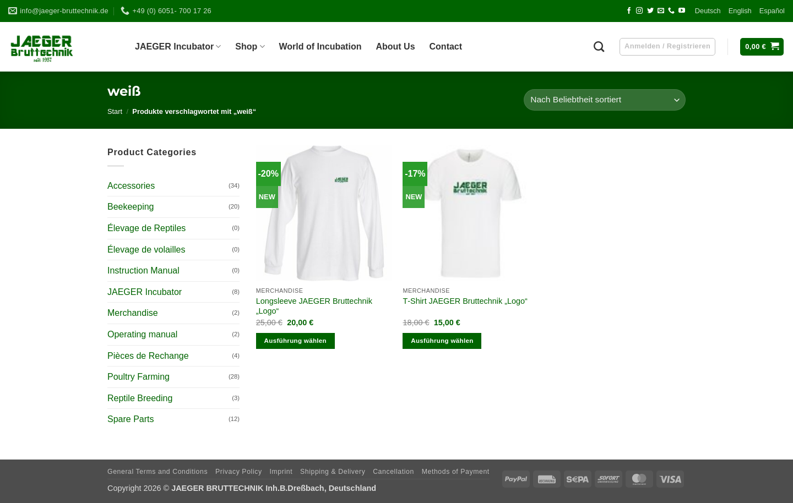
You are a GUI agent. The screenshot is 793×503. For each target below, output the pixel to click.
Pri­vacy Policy (238, 471)
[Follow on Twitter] (650, 11)
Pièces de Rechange (148, 355)
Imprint (280, 471)
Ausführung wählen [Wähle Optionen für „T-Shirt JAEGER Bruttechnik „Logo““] (442, 340)
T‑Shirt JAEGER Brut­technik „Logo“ (465, 301)
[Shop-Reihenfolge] (605, 100)
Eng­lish (740, 11)
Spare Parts (130, 419)
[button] (762, 47)
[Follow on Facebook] (629, 11)
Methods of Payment (456, 471)
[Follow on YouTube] (681, 11)
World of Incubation (320, 46)
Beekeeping (130, 206)
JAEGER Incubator (144, 292)
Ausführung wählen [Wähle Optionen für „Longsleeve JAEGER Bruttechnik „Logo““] (295, 340)
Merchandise (132, 313)
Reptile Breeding (139, 398)
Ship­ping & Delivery (332, 471)
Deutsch (708, 11)
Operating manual (142, 334)
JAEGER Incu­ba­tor (178, 46)
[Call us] (671, 11)
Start (114, 111)
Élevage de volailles (146, 249)
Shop (249, 46)
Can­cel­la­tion (393, 471)
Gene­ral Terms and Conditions (157, 471)
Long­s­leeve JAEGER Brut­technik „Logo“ (314, 306)
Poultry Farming (138, 376)
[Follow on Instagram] (639, 11)
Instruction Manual (143, 270)
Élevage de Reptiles (146, 228)
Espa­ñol (772, 11)
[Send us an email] (661, 11)
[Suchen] (599, 46)
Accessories (131, 185)
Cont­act (446, 46)
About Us (395, 46)
